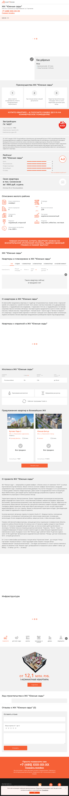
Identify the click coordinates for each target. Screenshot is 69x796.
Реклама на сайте (40, 784)
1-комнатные (26, 260)
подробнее (34, 681)
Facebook (59, 784)
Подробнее (45, 790)
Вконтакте (51, 784)
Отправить (15, 744)
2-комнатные (37, 260)
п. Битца (51, 430)
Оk (34, 792)
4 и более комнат (60, 260)
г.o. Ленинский (16, 430)
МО (10, 430)
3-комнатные (48, 260)
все (12, 260)
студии (17, 260)
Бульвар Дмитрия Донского (18, 434)
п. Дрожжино (25, 430)
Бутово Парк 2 (15, 427)
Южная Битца (43, 427)
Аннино (41, 434)
